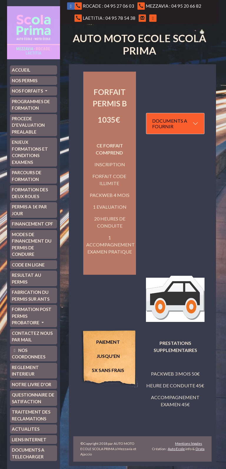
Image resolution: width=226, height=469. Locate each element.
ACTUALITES (25, 429)
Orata (200, 449)
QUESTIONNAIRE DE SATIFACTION (33, 398)
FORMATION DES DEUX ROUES (30, 193)
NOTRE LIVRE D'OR (31, 384)
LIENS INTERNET (29, 439)
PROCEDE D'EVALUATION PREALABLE (28, 125)
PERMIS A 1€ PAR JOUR (29, 210)
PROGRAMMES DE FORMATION (31, 105)
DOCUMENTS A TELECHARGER (28, 453)
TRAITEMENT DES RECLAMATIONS (31, 415)
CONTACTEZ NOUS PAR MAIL (32, 336)
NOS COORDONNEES (28, 354)
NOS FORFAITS (28, 90)
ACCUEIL (21, 70)
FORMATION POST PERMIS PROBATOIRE (31, 316)
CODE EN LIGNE (28, 264)
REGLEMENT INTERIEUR (25, 371)
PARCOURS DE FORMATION (26, 176)
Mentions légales (188, 443)
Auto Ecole (176, 449)
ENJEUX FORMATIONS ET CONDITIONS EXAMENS (30, 152)
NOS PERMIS (24, 80)
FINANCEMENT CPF (32, 223)
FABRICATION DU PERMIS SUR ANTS (30, 295)
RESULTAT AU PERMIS (26, 278)
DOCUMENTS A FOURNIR (169, 123)
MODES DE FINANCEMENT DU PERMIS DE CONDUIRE (31, 244)
